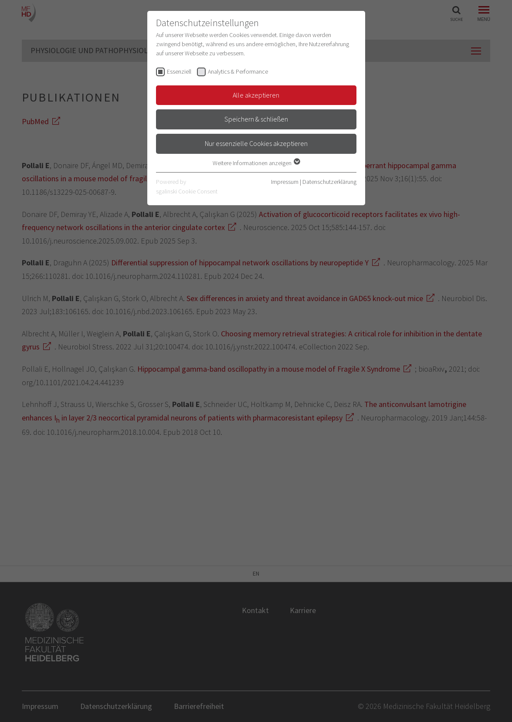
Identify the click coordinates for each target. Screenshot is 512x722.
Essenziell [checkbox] (179, 71)
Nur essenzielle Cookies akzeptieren (256, 143)
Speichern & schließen (256, 119)
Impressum (284, 182)
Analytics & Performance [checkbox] (238, 71)
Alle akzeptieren (256, 95)
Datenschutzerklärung (329, 182)
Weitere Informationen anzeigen (256, 163)
